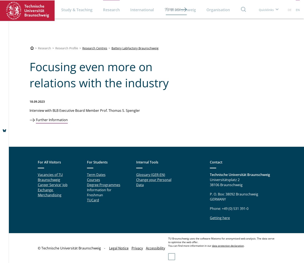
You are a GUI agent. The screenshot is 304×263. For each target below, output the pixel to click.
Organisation (218, 9)
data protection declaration (228, 246)
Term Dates (96, 174)
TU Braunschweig (180, 9)
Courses (93, 179)
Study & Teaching (76, 9)
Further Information (52, 120)
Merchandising (49, 195)
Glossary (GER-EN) (150, 174)
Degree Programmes (103, 185)
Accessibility (155, 248)
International (142, 9)
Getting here (220, 218)
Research (111, 9)
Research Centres (94, 48)
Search (243, 9)
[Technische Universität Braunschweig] (32, 48)
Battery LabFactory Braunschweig (135, 48)
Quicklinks (266, 10)
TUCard (93, 200)
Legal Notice (119, 248)
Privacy (137, 248)
